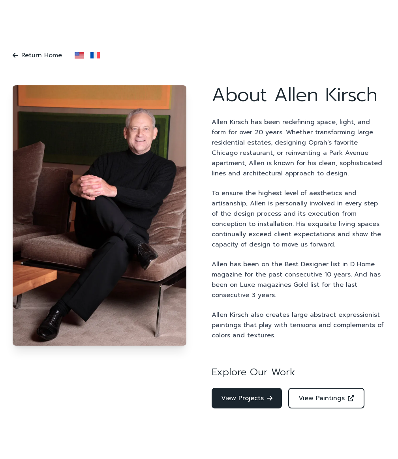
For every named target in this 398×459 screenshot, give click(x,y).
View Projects (246, 398)
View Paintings (326, 398)
